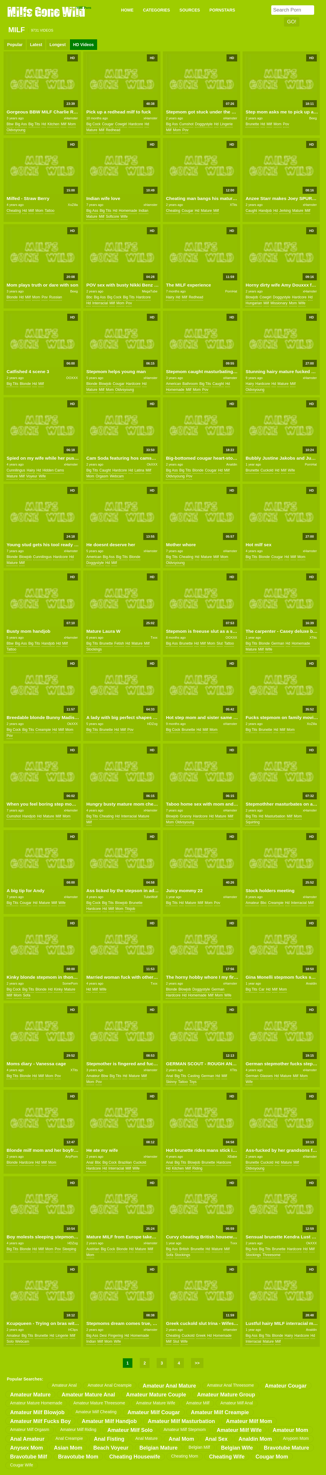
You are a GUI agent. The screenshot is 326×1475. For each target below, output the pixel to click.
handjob (265, 211)
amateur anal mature (169, 1386)
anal (169, 1076)
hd (43, 124)
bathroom (190, 384)
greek (201, 1335)
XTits (233, 204)
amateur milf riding (78, 1429)
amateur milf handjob (109, 1421)
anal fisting (109, 1439)
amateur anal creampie (110, 1385)
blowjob (251, 297)
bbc (89, 297)
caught (251, 211)
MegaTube (150, 291)
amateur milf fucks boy (40, 1421)
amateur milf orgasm (29, 1429)
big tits (34, 124)
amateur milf (198, 1403)
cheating (14, 211)
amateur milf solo (129, 1430)
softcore (112, 216)
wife (124, 216)
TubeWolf (150, 897)
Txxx (154, 637)
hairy (170, 297)
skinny (171, 1082)
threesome (272, 1255)
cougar (107, 124)
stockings (94, 649)
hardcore (136, 124)
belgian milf (199, 1447)
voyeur (31, 476)
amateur (252, 903)
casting (194, 1076)
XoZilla (73, 204)
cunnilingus (16, 470)
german (277, 643)
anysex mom (26, 1448)
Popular (15, 44)
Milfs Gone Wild (46, 11)
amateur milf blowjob (37, 1412)
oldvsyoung (16, 130)
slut (220, 643)
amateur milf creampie (220, 1412)
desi (103, 1335)
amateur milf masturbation (181, 1421)
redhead (113, 130)
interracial (100, 303)
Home (127, 10)
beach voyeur (111, 1448)
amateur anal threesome (230, 1385)
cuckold (267, 470)
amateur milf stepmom (184, 1429)
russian (55, 297)
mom (72, 124)
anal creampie (69, 1438)
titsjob (130, 909)
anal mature (146, 1438)
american (173, 384)
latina (139, 470)
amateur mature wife (155, 1403)
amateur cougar (286, 1386)
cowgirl (121, 124)
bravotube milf (28, 1457)
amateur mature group (226, 1395)
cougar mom (272, 1457)
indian (143, 211)
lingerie (226, 124)
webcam (117, 476)
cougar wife (21, 1465)
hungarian (253, 303)
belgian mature (158, 1448)
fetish (119, 643)
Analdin (231, 464)
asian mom (68, 1448)
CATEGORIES (156, 10)
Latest (36, 44)
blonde (12, 297)
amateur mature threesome (99, 1403)
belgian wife (237, 1448)
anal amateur (27, 1439)
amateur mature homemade (36, 1403)
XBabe (232, 1156)
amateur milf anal (236, 1403)
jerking (285, 211)
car (261, 989)
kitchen (53, 124)
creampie (43, 730)
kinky (58, 989)
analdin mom (255, 1439)
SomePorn (70, 983)
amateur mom (290, 1430)
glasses (266, 1076)
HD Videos (83, 44)
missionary (279, 303)
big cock (93, 124)
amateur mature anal (88, 1395)
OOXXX (72, 378)
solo (10, 1341)
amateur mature (30, 1395)
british (184, 1249)
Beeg (313, 118)
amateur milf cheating (96, 1411)
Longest (57, 44)
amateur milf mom (249, 1421)
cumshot (186, 124)
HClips (73, 1329)
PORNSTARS (222, 10)
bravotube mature (286, 1448)
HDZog (152, 724)
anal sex (216, 1439)
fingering (115, 1335)
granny (185, 816)
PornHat (231, 291)
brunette (252, 124)
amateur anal (64, 1385)
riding (197, 1168)
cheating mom (184, 1456)
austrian (92, 1249)
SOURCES (189, 10)
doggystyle (203, 124)
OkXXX (152, 464)
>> (197, 1363)
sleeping (69, 1249)
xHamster (71, 118)
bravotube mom (78, 1457)
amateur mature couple (156, 1395)
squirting (252, 822)
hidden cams (53, 470)
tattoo (49, 211)
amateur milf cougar (154, 1412)
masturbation (275, 816)
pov (185, 130)
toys (193, 1082)
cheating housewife (134, 1457)
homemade (128, 211)
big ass (21, 124)
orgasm (102, 476)
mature (91, 130)
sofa (26, 995)
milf (63, 124)
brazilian (125, 1162)
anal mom (181, 1439)
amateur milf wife (239, 1430)
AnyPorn (71, 1156)
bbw (10, 124)
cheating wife (227, 1457)
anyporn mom (296, 1438)
